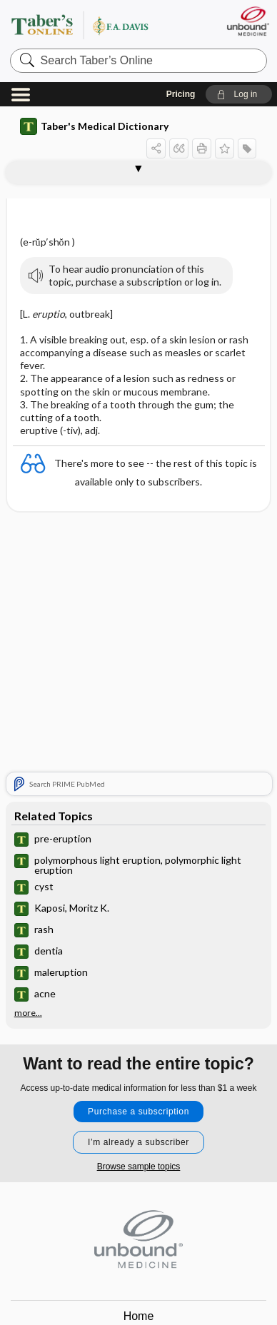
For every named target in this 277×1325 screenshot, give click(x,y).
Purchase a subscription (138, 1112)
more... (28, 1013)
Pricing (181, 94)
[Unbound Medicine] (247, 21)
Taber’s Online (97, 25)
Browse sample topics (139, 1167)
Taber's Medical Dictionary (94, 126)
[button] (239, 94)
